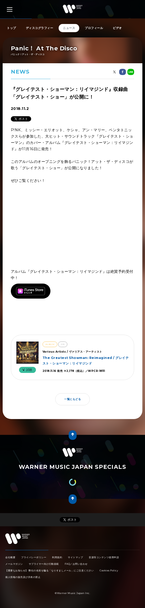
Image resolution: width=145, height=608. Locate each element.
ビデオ (117, 28)
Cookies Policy (109, 570)
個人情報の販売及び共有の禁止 (22, 577)
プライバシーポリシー (33, 557)
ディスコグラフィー (39, 28)
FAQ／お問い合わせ (76, 563)
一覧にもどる (72, 399)
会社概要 (10, 557)
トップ (11, 28)
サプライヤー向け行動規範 (44, 563)
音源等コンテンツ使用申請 (104, 557)
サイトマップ (75, 557)
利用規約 (57, 557)
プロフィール (94, 28)
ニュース (69, 28)
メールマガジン (14, 563)
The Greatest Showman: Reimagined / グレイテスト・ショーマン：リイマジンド (86, 360)
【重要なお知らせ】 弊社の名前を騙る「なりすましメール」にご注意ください (49, 570)
